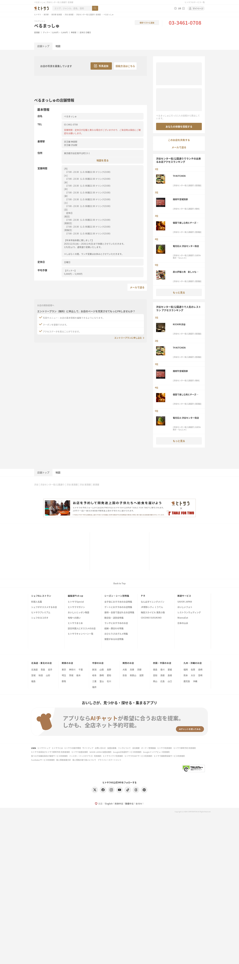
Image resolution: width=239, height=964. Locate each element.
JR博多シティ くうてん (152, 607)
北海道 (34, 669)
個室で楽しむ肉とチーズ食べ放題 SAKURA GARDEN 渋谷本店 (186, 222)
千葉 (80, 669)
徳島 (155, 669)
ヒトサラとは (57, 748)
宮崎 (200, 675)
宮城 (33, 675)
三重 (94, 681)
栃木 (78, 675)
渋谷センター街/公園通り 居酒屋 (88, 14)
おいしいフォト (184, 607)
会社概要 (136, 748)
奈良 (125, 675)
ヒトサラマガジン (76, 607)
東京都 (46, 14)
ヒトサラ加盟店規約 (79, 752)
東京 (64, 669)
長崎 (200, 669)
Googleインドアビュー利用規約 (156, 752)
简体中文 (119, 803)
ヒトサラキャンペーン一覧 (80, 634)
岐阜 (94, 675)
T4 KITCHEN (179, 175)
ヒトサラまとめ (75, 623)
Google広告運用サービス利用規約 (127, 752)
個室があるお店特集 (114, 639)
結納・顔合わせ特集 (114, 628)
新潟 (94, 669)
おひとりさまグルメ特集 (116, 634)
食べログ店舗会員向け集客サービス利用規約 (49, 756)
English (109, 803)
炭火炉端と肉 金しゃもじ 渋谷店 (186, 271)
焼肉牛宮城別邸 (180, 199)
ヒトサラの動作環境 (72, 748)
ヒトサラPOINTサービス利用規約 (138, 756)
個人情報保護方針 (63, 760)
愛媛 (170, 669)
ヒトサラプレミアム (40, 612)
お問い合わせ (100, 748)
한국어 (139, 803)
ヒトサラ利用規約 (164, 748)
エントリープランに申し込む (128, 337)
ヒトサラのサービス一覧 (195, 2)
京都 (139, 669)
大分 (193, 675)
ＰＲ (143, 595)
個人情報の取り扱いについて (84, 760)
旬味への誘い (74, 618)
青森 (43, 669)
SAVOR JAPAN (184, 602)
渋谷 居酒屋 (69, 14)
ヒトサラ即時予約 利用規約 (184, 748)
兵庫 (132, 669)
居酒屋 (37, 32)
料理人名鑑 (36, 602)
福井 (94, 686)
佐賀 (193, 669)
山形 (48, 675)
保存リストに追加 (147, 22)
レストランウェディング (189, 612)
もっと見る (179, 292)
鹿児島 (187, 681)
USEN (33, 748)
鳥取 (162, 675)
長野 (109, 669)
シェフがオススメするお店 (44, 607)
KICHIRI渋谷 (180, 324)
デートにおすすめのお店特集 (118, 607)
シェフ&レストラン (41, 595)
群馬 (64, 681)
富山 (102, 681)
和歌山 (133, 675)
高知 (155, 675)
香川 (162, 669)
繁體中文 (129, 803)
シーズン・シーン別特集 (116, 595)
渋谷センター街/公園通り (52, 484)
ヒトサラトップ (43, 748)
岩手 (50, 669)
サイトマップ (87, 748)
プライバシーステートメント (109, 760)
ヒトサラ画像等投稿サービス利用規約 (169, 756)
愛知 (109, 675)
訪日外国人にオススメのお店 (82, 628)
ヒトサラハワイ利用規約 (113, 756)
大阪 (125, 669)
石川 (109, 681)
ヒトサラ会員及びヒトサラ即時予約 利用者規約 (50, 752)
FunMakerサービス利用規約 (43, 760)
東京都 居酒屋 (56, 14)
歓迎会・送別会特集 (114, 618)
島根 (170, 675)
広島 (162, 681)
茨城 (71, 675)
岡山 (155, 681)
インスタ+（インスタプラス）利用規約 (85, 756)
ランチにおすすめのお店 (116, 623)
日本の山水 (182, 623)
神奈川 (72, 669)
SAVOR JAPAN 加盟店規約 (100, 752)
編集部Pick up (75, 595)
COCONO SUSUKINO (151, 618)
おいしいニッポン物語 (78, 612)
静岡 (102, 675)
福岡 (186, 669)
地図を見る (102, 160)
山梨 (102, 669)
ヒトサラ (37, 14)
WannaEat (182, 618)
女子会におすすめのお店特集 (118, 602)
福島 (33, 681)
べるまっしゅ (47, 26)
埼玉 (64, 675)
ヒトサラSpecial (76, 602)
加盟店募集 (111, 748)
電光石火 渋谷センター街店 (186, 246)
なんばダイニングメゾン (152, 602)
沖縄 (195, 681)
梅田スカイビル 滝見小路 (153, 612)
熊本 (186, 675)
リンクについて (124, 748)
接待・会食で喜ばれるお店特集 (119, 612)
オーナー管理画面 (148, 748)
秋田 (41, 675)
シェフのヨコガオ (39, 618)
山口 (170, 681)
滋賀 (141, 675)
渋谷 (36, 484)
